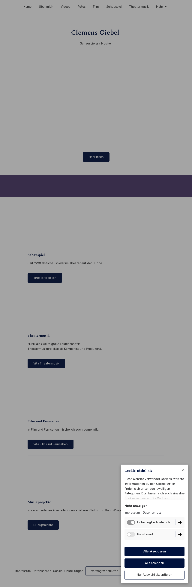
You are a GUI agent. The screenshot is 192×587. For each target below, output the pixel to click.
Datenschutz (152, 512)
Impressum (132, 512)
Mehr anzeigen (136, 506)
